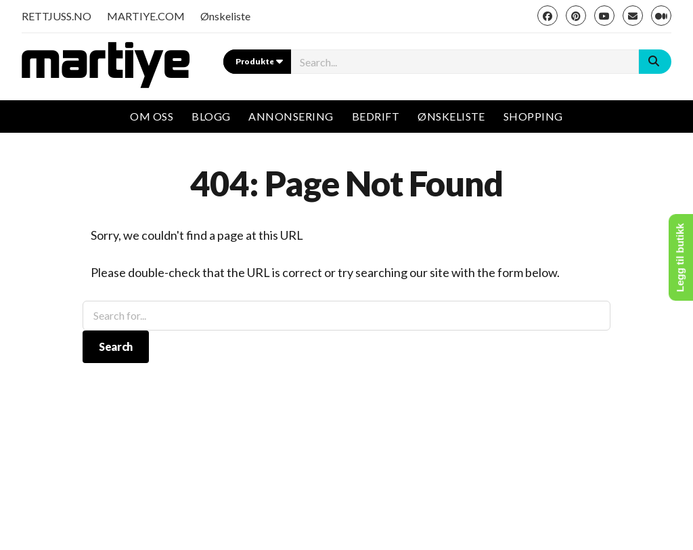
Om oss (151, 116)
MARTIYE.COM (146, 15)
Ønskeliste (225, 15)
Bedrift (375, 116)
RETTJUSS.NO (56, 15)
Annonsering (290, 116)
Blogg (211, 116)
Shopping (533, 116)
